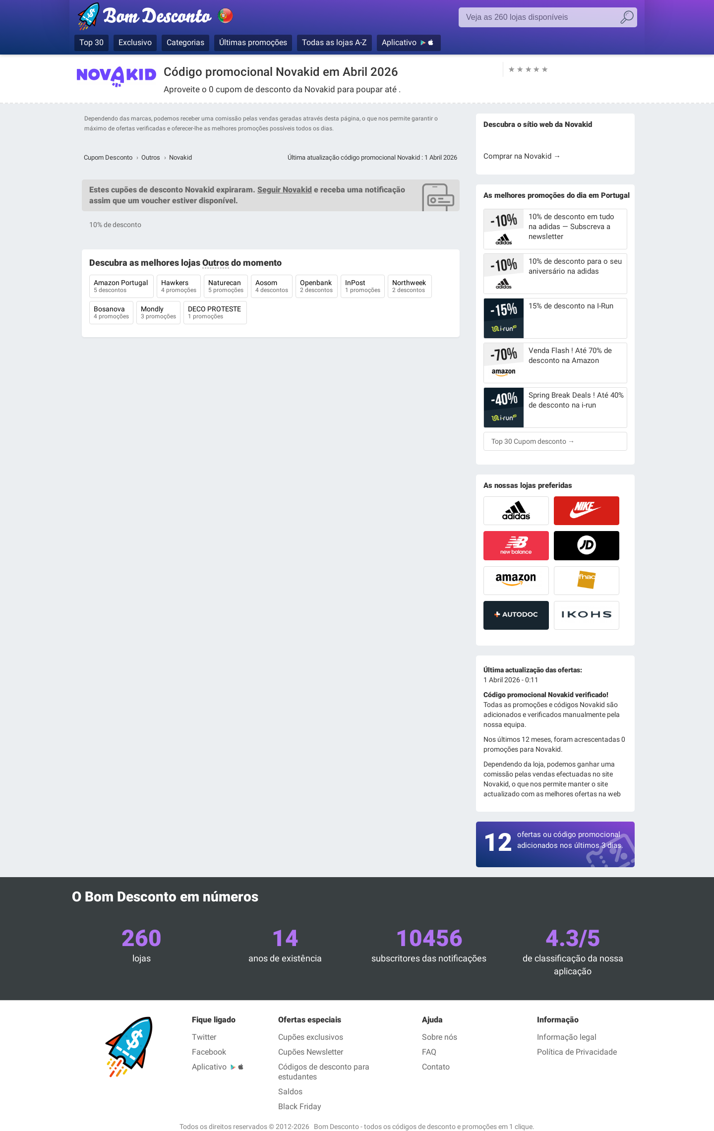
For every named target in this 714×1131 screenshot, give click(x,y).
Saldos (290, 1091)
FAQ (429, 1052)
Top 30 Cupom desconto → (533, 441)
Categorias (185, 42)
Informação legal (566, 1037)
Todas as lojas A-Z (334, 42)
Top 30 (91, 42)
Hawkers (178, 287)
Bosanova (111, 313)
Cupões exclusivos (310, 1037)
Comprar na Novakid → (522, 156)
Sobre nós (439, 1037)
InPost (362, 287)
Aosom (271, 287)
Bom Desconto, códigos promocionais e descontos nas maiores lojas (166, 18)
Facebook (209, 1052)
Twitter (204, 1037)
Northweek (409, 287)
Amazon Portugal (121, 287)
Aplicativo (399, 42)
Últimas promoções (253, 42)
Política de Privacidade (577, 1052)
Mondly (158, 313)
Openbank (316, 287)
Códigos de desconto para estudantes (323, 1071)
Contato (436, 1066)
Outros (150, 157)
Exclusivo (135, 42)
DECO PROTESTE (215, 313)
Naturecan (225, 287)
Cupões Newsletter (310, 1052)
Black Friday (299, 1106)
